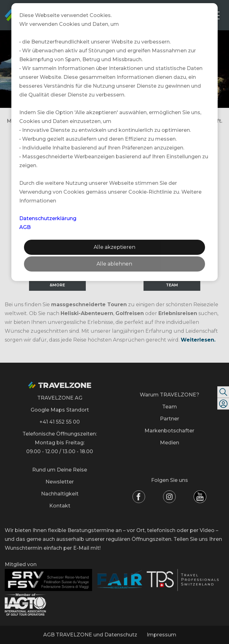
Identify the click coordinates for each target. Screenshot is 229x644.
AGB (25, 227)
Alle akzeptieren (114, 247)
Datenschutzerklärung (47, 218)
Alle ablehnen (114, 264)
